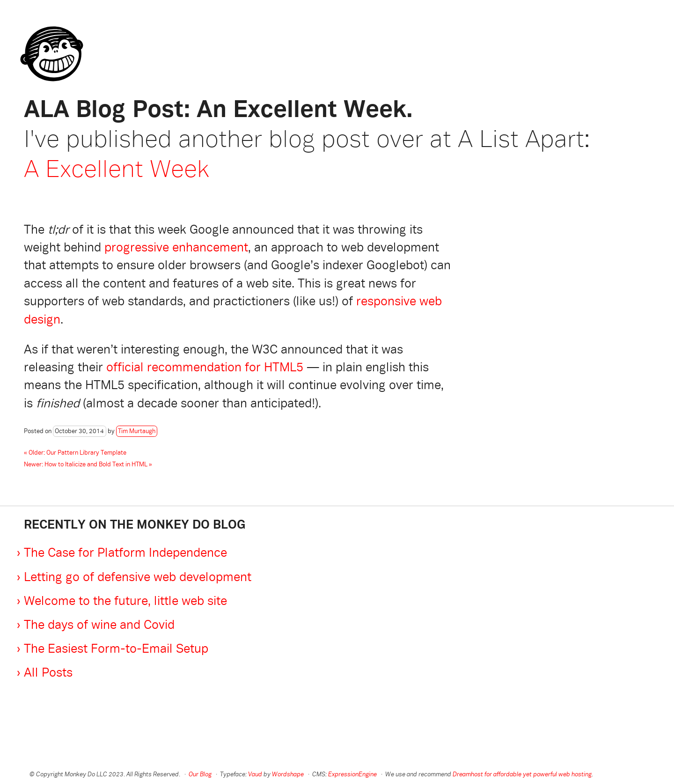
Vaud (255, 775)
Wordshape (288, 775)
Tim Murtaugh (136, 432)
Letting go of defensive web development (137, 578)
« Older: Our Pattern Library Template (75, 453)
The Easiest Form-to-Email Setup (116, 649)
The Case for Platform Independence (125, 553)
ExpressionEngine (352, 775)
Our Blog (200, 775)
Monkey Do (48, 40)
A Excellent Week (116, 171)
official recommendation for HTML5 (204, 368)
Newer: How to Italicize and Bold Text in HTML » (88, 465)
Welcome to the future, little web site (125, 602)
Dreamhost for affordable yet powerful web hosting (522, 775)
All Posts (48, 673)
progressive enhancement (176, 248)
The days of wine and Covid (99, 625)
